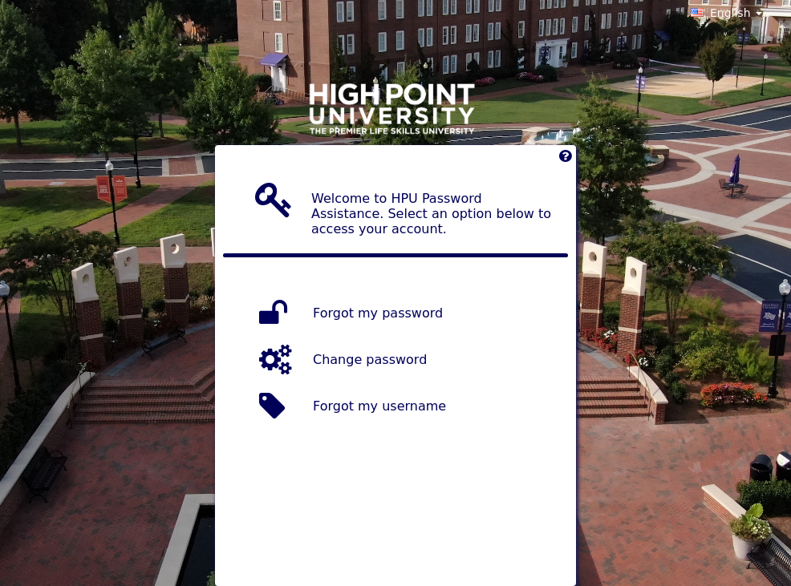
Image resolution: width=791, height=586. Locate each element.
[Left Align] (565, 160)
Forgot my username (379, 406)
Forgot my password (378, 313)
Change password (370, 359)
